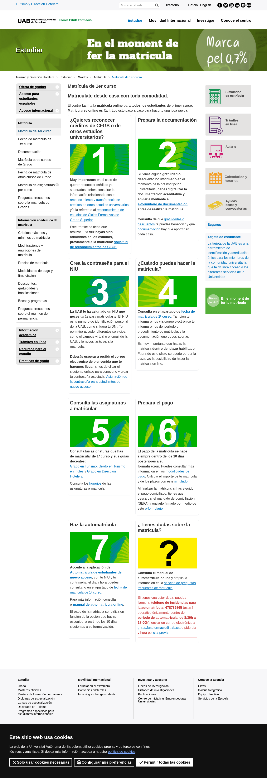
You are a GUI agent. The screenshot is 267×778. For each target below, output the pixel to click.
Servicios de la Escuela (213, 698)
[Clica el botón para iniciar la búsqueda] (156, 5)
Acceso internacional (39, 110)
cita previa (160, 632)
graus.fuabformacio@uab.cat (159, 627)
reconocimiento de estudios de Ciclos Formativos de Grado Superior (97, 215)
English (205, 5)
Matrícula (100, 77)
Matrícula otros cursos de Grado (34, 162)
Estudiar (135, 20)
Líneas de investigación (153, 686)
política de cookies (121, 751)
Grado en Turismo (83, 466)
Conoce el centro (236, 20)
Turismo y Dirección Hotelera (37, 4)
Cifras (202, 686)
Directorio (172, 5)
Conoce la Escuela (211, 679)
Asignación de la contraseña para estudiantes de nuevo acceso (98, 381)
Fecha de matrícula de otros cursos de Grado (34, 175)
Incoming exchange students (96, 694)
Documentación (29, 152)
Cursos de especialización (35, 702)
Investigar (206, 20)
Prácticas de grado (39, 361)
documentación (149, 229)
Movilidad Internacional (170, 20)
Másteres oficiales (29, 690)
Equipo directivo (208, 694)
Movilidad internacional (94, 679)
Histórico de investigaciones (156, 690)
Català (193, 5)
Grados (83, 77)
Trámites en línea (39, 342)
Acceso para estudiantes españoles (39, 98)
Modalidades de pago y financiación (35, 273)
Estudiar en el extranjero (94, 686)
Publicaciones (147, 694)
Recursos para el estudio (39, 351)
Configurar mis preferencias (104, 762)
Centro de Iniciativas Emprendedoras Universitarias (162, 700)
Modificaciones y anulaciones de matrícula (30, 250)
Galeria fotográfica (210, 690)
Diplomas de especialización (36, 698)
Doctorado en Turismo (32, 707)
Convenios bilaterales (92, 690)
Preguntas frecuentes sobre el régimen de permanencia (34, 313)
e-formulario (154, 508)
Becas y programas (32, 301)
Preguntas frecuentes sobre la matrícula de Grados (34, 202)
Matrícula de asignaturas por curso (38, 186)
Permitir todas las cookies (164, 762)
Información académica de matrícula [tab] (37, 222)
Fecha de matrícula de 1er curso (34, 141)
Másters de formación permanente (40, 694)
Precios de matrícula (33, 263)
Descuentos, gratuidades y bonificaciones (28, 288)
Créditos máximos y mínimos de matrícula (34, 235)
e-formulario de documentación (163, 204)
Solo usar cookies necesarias (40, 762)
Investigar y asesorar (152, 679)
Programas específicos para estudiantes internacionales (36, 712)
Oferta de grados (39, 87)
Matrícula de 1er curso (34, 131)
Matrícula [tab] (25, 123)
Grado (22, 686)
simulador (181, 481)
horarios (95, 483)
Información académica (39, 332)
